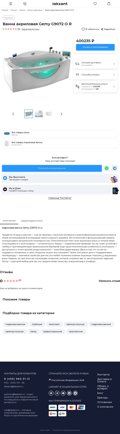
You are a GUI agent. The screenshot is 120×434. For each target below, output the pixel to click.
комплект (54, 324)
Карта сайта (45, 430)
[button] (61, 114)
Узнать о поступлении (95, 47)
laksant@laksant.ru (13, 386)
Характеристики (30, 29)
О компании (105, 406)
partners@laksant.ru (14, 394)
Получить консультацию (52, 168)
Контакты (103, 374)
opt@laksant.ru (12, 410)
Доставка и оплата (104, 380)
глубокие (37, 324)
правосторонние (52, 331)
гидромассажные (15, 324)
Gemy (33, 331)
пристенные (76, 331)
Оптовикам (104, 402)
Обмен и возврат (103, 387)
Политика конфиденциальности (66, 430)
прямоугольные (75, 324)
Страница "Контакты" (60, 198)
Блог (100, 393)
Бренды (102, 397)
